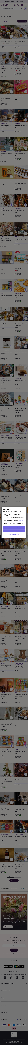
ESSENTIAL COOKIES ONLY (14, 530)
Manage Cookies (14, 534)
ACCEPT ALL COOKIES (14, 527)
